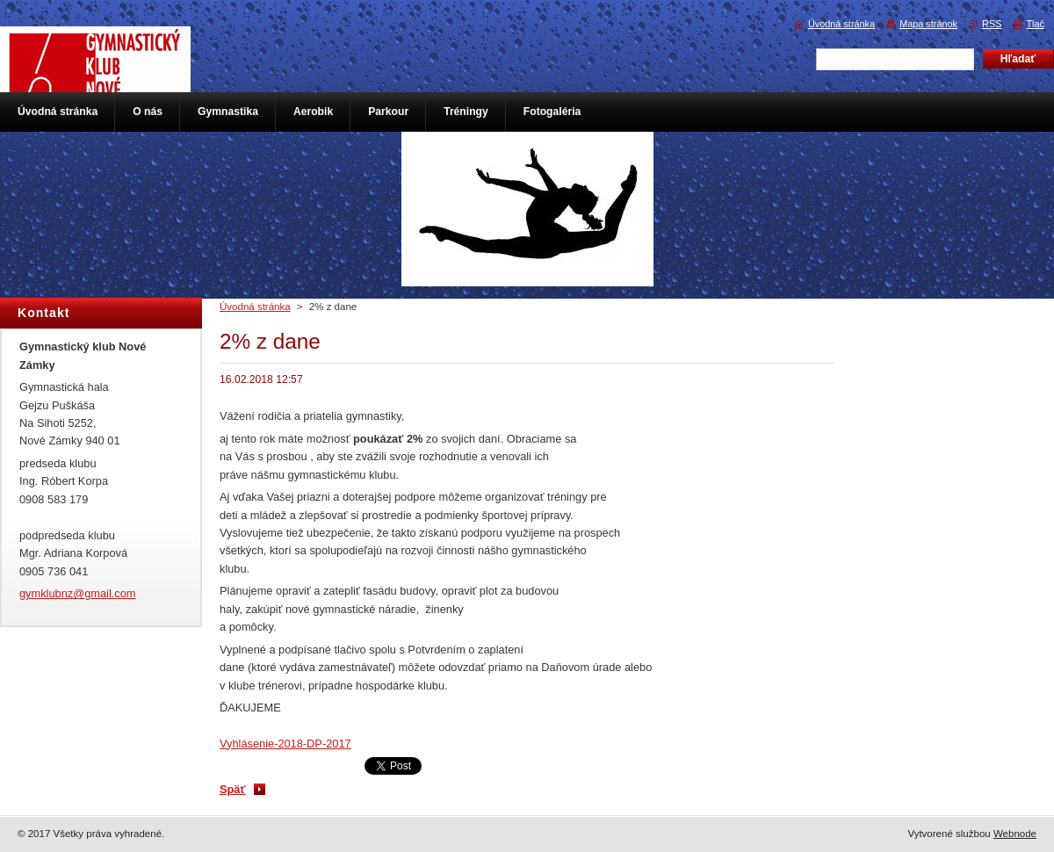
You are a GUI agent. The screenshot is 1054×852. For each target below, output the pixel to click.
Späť (233, 789)
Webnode (1014, 833)
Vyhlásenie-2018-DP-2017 (285, 743)
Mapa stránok (928, 23)
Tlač (1035, 23)
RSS (991, 23)
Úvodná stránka (255, 306)
